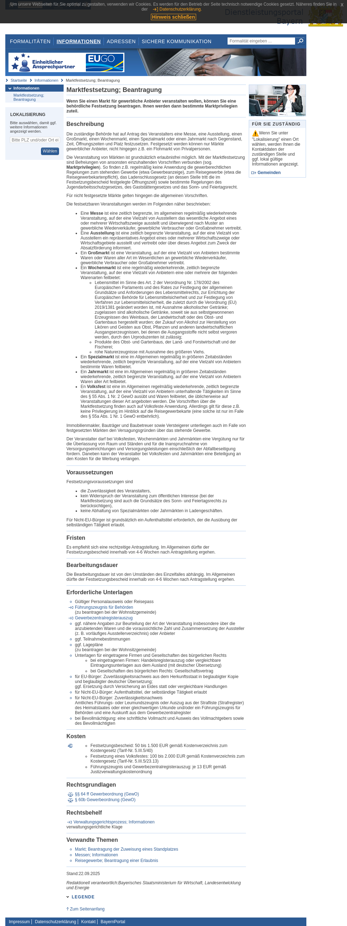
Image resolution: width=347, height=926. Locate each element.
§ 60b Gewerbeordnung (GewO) (105, 799)
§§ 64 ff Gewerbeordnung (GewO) (107, 794)
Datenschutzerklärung (55, 921)
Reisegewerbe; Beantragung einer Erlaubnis (116, 860)
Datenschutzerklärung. (180, 9)
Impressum (19, 921)
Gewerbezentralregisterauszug (104, 617)
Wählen (50, 151)
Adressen (121, 41)
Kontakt (88, 921)
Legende (83, 897)
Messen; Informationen (96, 854)
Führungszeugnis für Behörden (104, 607)
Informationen (79, 41)
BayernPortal (113, 921)
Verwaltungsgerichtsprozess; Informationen (113, 822)
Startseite (19, 80)
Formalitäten (30, 41)
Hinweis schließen (173, 17)
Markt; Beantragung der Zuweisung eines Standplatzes (126, 849)
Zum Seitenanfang (87, 909)
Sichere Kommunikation (177, 41)
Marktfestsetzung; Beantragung (28, 97)
